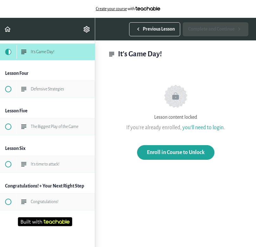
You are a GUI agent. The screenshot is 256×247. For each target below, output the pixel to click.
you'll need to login (203, 127)
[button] (8, 29)
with (128, 9)
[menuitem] (87, 29)
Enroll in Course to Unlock (176, 152)
